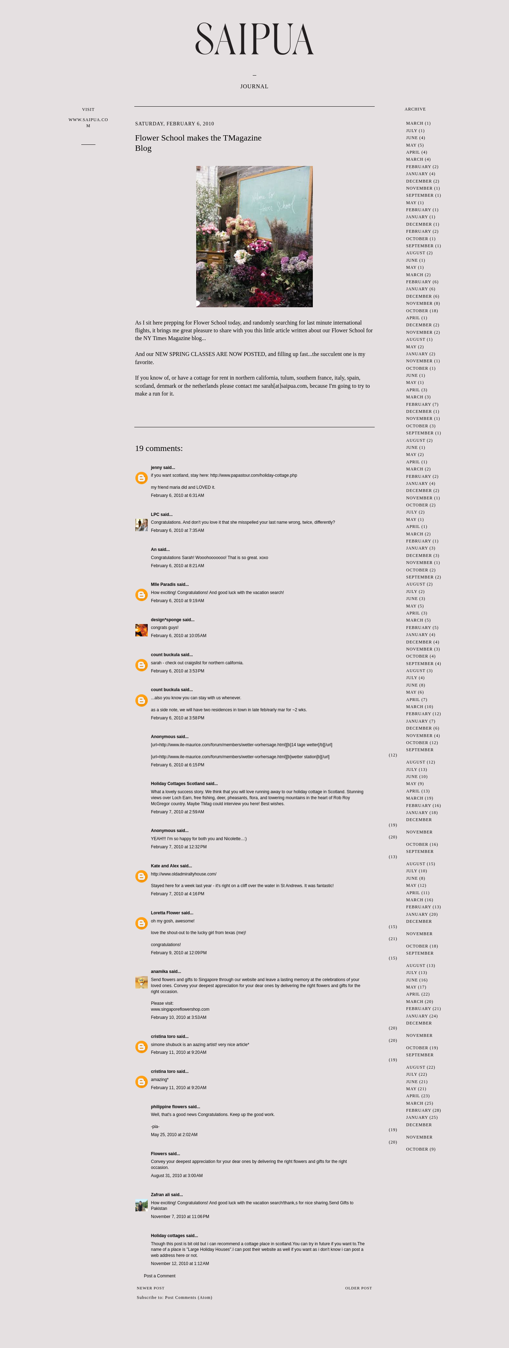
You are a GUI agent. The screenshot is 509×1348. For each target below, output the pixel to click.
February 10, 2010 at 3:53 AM (178, 1017)
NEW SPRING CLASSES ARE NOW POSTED (210, 354)
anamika (159, 971)
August (415, 252)
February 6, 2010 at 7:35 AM (177, 530)
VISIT (88, 118)
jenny (156, 467)
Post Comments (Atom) (188, 1297)
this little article (271, 330)
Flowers (159, 1153)
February (418, 166)
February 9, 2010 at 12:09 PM (179, 952)
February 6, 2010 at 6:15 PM (177, 764)
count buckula (165, 654)
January (417, 173)
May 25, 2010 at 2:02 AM (174, 1134)
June (412, 137)
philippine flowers (169, 1106)
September (420, 195)
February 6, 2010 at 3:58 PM (177, 717)
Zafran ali (160, 1194)
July (411, 130)
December (419, 181)
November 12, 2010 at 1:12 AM (180, 1263)
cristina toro (163, 1036)
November (419, 188)
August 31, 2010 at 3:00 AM (177, 1175)
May (411, 145)
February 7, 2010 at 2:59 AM (177, 811)
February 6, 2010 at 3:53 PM (177, 671)
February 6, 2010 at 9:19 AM (177, 600)
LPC (155, 514)
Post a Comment (159, 1275)
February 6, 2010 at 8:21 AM (177, 565)
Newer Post (151, 1288)
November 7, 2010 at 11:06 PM (180, 1216)
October (417, 238)
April (413, 152)
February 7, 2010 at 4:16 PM (177, 893)
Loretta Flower (165, 912)
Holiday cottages (168, 1235)
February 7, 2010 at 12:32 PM (179, 846)
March (414, 123)
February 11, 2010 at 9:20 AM (178, 1052)
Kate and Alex (165, 865)
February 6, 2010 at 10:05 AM (178, 635)
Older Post (358, 1288)
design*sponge (166, 619)
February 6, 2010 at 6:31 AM (177, 495)
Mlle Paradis (163, 584)
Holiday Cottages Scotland (178, 783)
